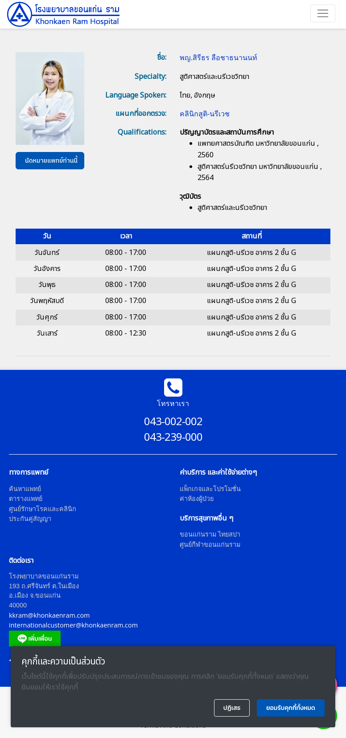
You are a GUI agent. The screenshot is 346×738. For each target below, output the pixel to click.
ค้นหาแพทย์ (25, 488)
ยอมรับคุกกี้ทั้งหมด (290, 708)
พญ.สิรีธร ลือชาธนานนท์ (218, 57)
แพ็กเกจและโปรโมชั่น (210, 488)
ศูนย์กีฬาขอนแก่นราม (210, 544)
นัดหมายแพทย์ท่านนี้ (51, 161)
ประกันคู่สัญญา (30, 518)
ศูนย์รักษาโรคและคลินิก (42, 508)
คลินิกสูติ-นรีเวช (205, 114)
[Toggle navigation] (322, 13)
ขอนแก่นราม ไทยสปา (210, 534)
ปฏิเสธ (232, 708)
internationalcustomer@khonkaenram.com (73, 625)
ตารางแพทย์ (25, 498)
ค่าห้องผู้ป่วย (197, 498)
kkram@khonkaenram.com (49, 615)
